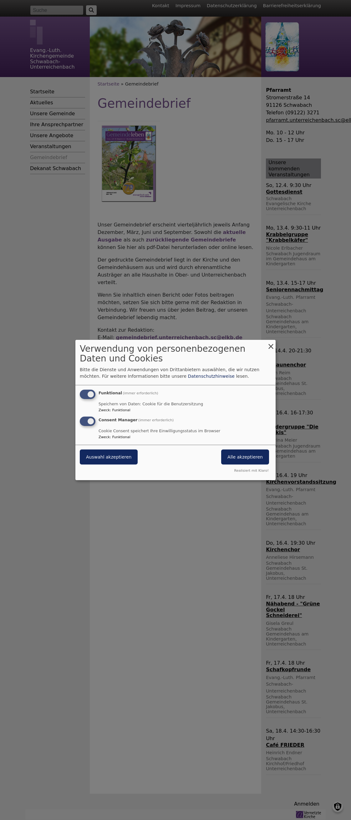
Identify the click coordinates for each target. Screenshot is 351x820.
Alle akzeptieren (245, 456)
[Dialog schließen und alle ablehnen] (271, 344)
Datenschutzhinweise (211, 376)
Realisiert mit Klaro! (251, 471)
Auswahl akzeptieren (108, 456)
